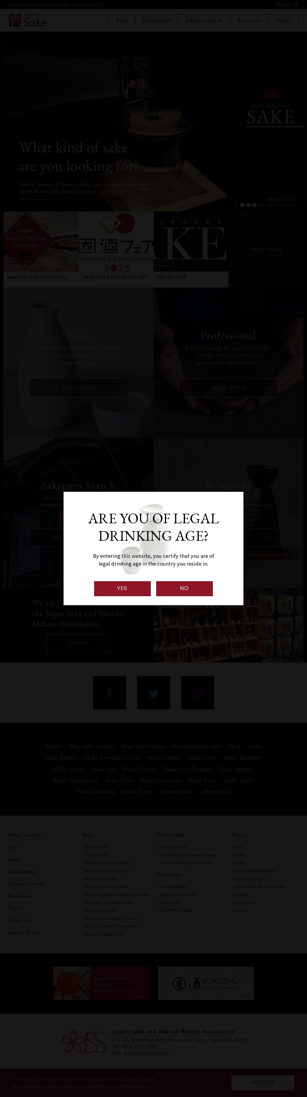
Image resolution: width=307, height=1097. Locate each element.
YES (122, 588)
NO (184, 588)
